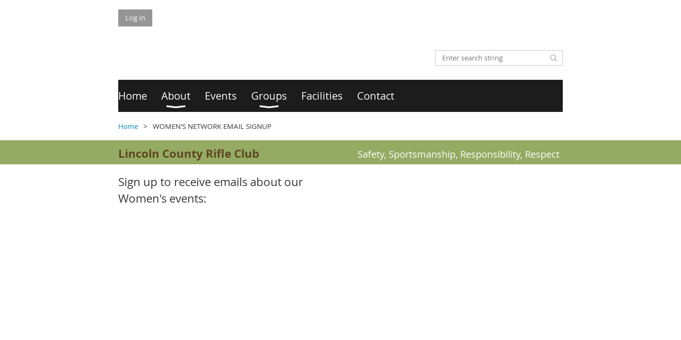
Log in (135, 17)
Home (128, 126)
